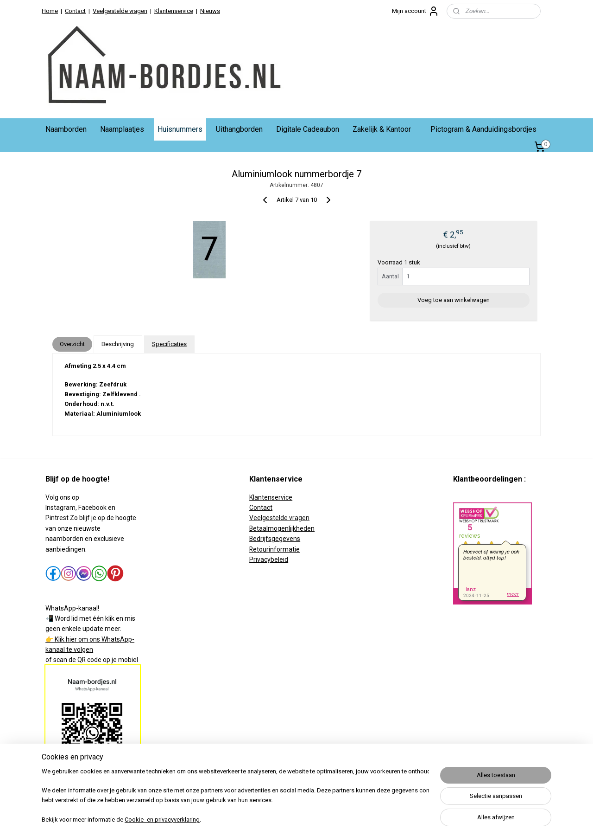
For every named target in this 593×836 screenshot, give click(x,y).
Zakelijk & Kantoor (382, 129)
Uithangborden (239, 129)
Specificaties (169, 344)
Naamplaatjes (122, 129)
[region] (235, 796)
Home (50, 10)
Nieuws (210, 10)
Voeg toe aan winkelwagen (453, 299)
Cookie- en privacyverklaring (162, 819)
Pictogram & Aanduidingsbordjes (483, 129)
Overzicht (72, 344)
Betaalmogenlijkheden (282, 528)
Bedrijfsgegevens (274, 538)
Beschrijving (117, 344)
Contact (75, 10)
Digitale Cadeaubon (307, 129)
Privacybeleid (268, 559)
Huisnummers (180, 129)
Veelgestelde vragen (120, 10)
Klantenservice (173, 10)
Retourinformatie (274, 549)
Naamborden (66, 129)
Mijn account (415, 11)
